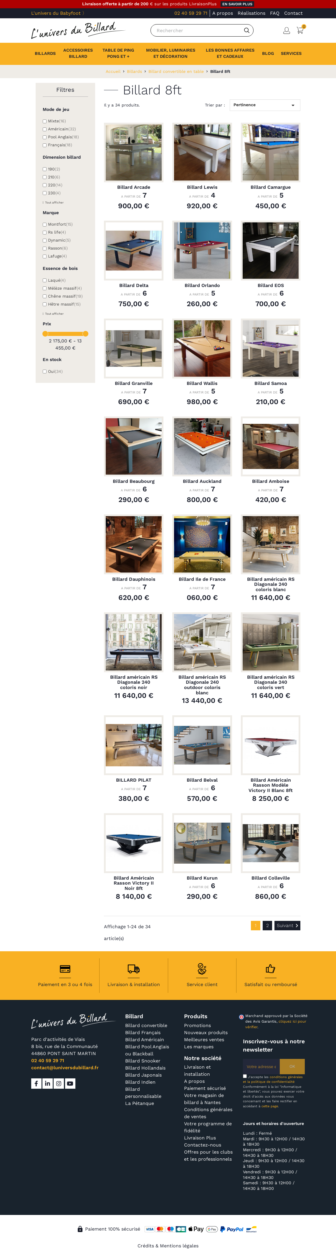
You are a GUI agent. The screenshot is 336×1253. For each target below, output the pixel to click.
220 (55, 185)
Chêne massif (65, 296)
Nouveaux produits (206, 1032)
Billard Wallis (202, 383)
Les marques (198, 1046)
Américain (62, 129)
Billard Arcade (133, 187)
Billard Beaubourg (134, 481)
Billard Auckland (202, 481)
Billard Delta (133, 285)
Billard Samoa (270, 383)
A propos (222, 13)
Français (60, 144)
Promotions (197, 1025)
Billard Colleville (270, 878)
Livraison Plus (200, 1138)
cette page (269, 1106)
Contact (293, 13)
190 (54, 169)
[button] (291, 54)
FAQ (274, 13)
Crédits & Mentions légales (168, 1246)
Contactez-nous (202, 1145)
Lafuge (57, 256)
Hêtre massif (64, 304)
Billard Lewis (202, 187)
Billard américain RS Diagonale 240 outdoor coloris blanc (202, 685)
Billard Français (142, 1032)
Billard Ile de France (202, 579)
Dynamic (59, 240)
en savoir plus (237, 4)
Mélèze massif (65, 288)
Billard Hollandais (145, 1068)
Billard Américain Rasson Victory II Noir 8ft (134, 883)
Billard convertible (146, 1025)
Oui (55, 371)
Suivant (288, 925)
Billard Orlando (202, 285)
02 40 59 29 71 (190, 13)
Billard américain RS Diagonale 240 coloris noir (134, 682)
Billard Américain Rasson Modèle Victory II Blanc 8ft (271, 785)
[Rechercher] (202, 30)
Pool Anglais (63, 137)
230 (54, 193)
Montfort (60, 224)
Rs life (57, 232)
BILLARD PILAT (133, 780)
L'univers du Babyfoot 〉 (59, 13)
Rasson (58, 248)
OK (292, 1066)
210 (54, 177)
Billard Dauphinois (133, 579)
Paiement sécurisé (205, 1088)
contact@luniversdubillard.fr (65, 1067)
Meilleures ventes (204, 1039)
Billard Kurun (202, 878)
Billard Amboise (270, 481)
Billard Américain (144, 1039)
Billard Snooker (142, 1061)
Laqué (57, 280)
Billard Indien (140, 1082)
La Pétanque (139, 1103)
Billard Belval (202, 780)
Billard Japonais (143, 1075)
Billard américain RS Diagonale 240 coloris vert (270, 682)
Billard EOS (271, 285)
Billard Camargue (271, 187)
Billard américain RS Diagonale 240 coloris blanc (270, 584)
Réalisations (251, 13)
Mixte (57, 121)
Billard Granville (134, 383)
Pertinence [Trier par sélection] (265, 105)
